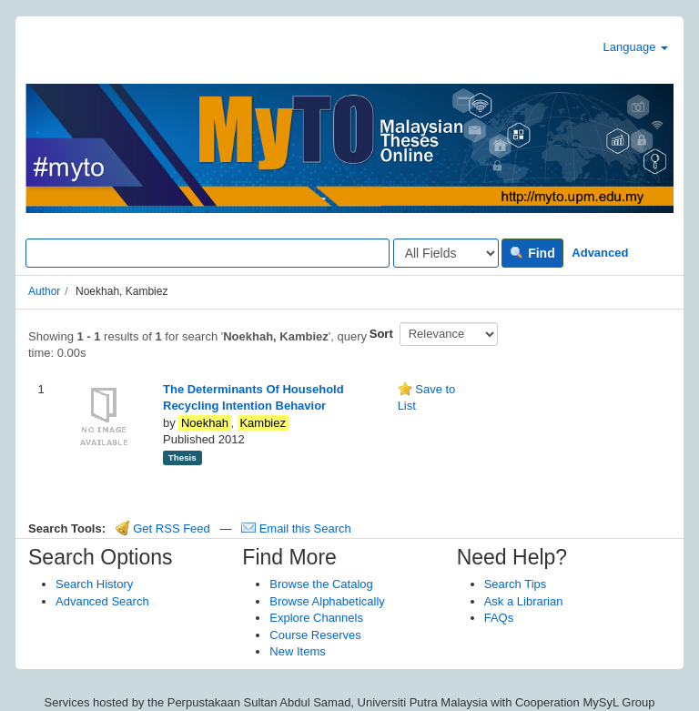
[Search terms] (207, 253)
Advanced (600, 252)
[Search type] (446, 253)
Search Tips (515, 584)
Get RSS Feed (163, 528)
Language (635, 47)
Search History (94, 584)
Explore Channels (316, 618)
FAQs (499, 618)
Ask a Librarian (523, 601)
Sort (381, 333)
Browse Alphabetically (326, 601)
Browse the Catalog (320, 584)
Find (532, 253)
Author (44, 291)
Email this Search (296, 528)
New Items (297, 651)
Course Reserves (314, 635)
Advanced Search (102, 601)
